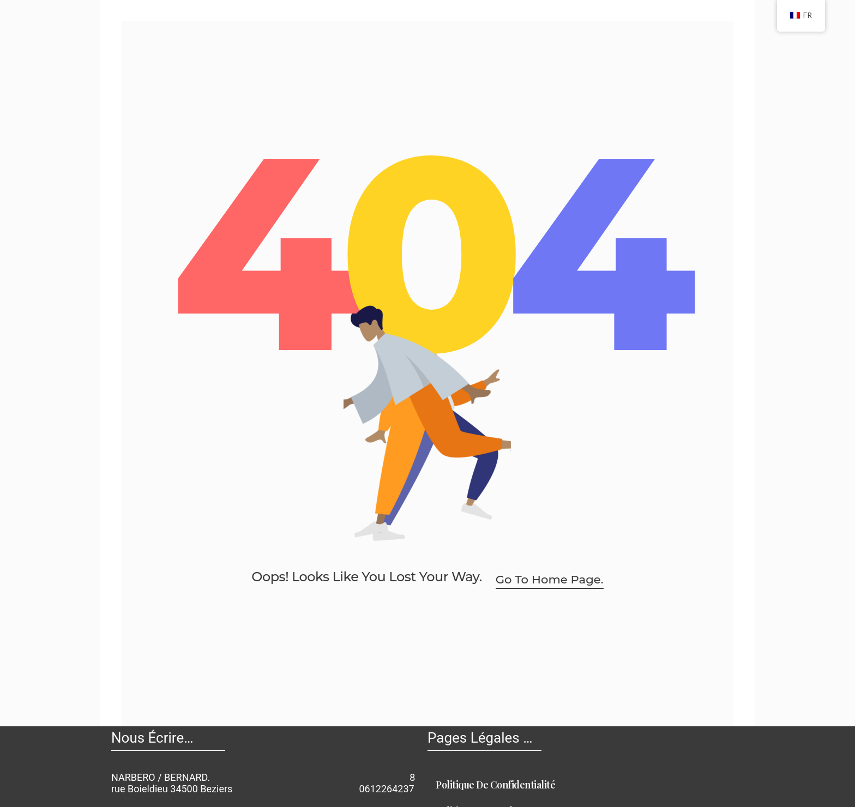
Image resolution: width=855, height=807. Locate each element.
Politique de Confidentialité (499, 785)
